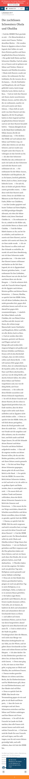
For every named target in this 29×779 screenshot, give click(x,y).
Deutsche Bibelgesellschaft (8, 14)
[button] (27, 3)
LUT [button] (22, 9)
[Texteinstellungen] (27, 8)
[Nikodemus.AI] (3, 767)
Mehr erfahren (20, 3)
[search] (13, 8)
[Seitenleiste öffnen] (14, 777)
